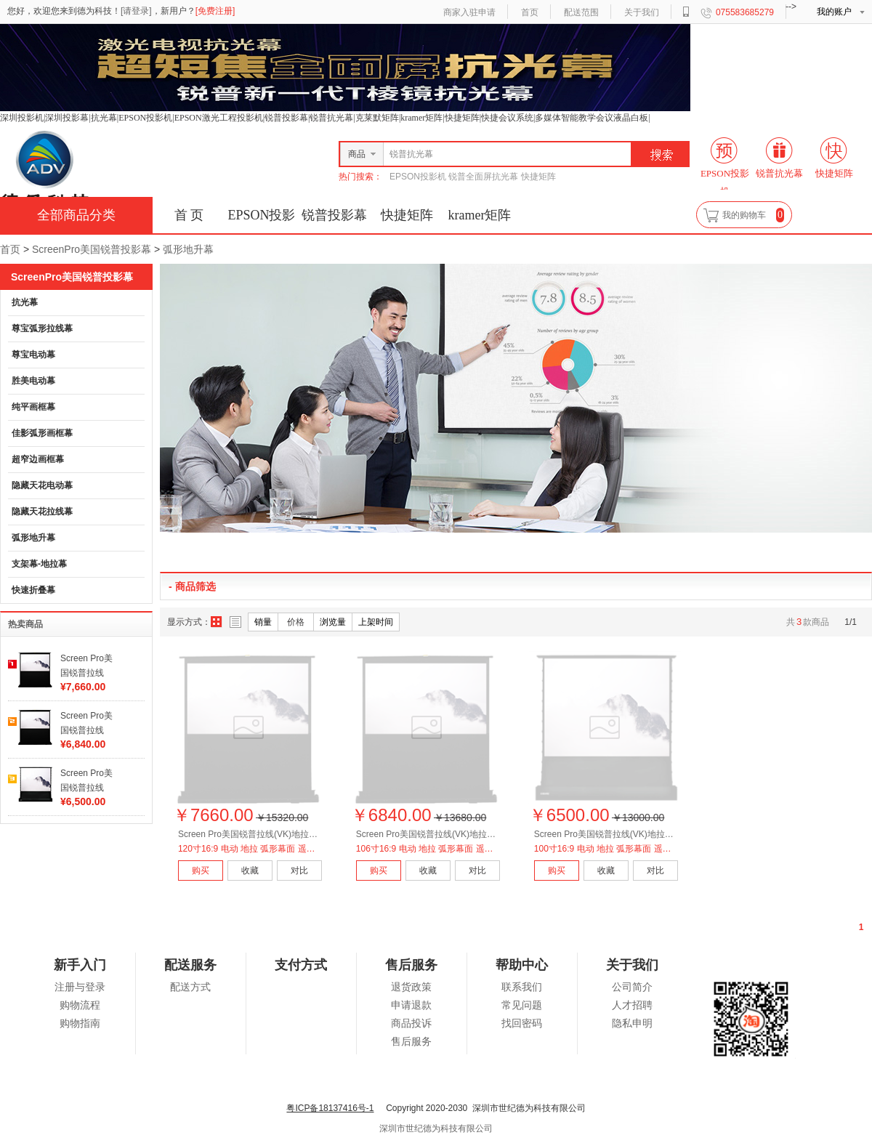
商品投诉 (411, 1023)
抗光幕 (25, 302)
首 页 (189, 215)
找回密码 (521, 1023)
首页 (529, 12)
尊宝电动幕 (33, 355)
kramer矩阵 (480, 215)
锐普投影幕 (334, 215)
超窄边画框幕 (38, 459)
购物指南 (80, 1023)
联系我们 (521, 987)
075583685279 (745, 12)
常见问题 (521, 1005)
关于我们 (641, 12)
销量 (263, 622)
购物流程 (80, 1005)
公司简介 (632, 987)
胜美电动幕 (33, 381)
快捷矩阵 (407, 215)
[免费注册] (215, 11)
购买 (200, 870)
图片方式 (216, 622)
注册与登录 (79, 987)
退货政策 (411, 987)
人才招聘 (632, 1005)
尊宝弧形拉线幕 (42, 328)
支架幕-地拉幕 (39, 564)
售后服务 (411, 1041)
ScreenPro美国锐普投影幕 (91, 249)
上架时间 (375, 622)
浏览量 (333, 622)
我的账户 (834, 12)
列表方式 (235, 622)
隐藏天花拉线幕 (42, 511)
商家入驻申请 (469, 12)
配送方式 (190, 987)
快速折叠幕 (33, 590)
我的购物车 (744, 215)
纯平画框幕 (33, 407)
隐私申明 (632, 1023)
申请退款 (411, 1005)
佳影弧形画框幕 (42, 433)
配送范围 (581, 12)
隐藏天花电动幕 (42, 485)
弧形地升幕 (188, 249)
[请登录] (136, 11)
